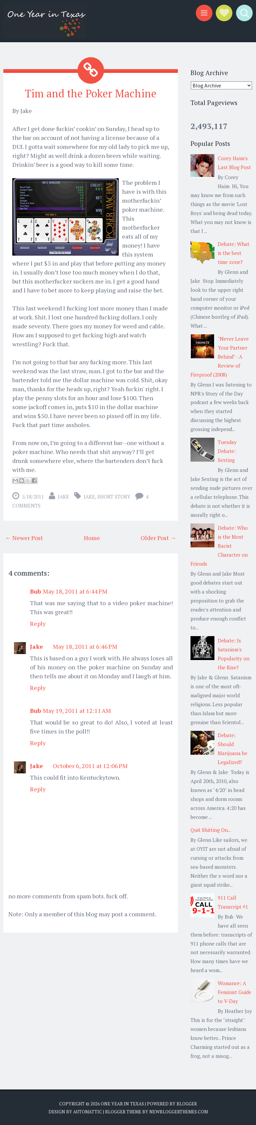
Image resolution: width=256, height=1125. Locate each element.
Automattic (87, 1112)
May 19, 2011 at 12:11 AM (77, 711)
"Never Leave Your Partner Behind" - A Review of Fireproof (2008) (220, 356)
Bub (35, 591)
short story (113, 496)
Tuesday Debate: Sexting (227, 451)
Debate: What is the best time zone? (233, 253)
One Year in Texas (122, 1104)
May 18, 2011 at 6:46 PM (85, 646)
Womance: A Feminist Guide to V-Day (234, 992)
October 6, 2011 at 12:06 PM (90, 766)
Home (92, 538)
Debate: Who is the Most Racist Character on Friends (219, 545)
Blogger (187, 1104)
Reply (38, 623)
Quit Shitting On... (211, 830)
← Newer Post (24, 538)
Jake (63, 496)
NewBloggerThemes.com (178, 1112)
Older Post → (158, 538)
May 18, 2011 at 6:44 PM (75, 591)
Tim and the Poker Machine (91, 93)
